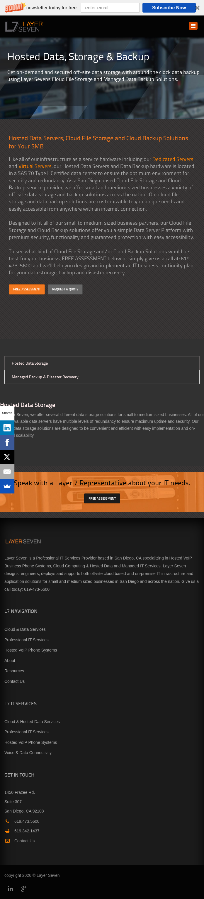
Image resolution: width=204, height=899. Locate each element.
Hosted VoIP (180, 558)
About (9, 660)
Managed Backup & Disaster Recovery (45, 377)
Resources (14, 670)
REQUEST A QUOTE (65, 289)
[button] (102, 7)
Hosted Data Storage (30, 363)
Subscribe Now (169, 7)
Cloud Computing (69, 566)
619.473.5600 (22, 821)
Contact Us (14, 681)
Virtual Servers (35, 165)
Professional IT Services (26, 640)
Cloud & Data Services (25, 629)
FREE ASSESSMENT (26, 289)
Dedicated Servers (172, 158)
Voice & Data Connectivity (28, 752)
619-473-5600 (37, 589)
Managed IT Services (141, 566)
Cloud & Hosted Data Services (32, 721)
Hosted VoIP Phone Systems (30, 650)
